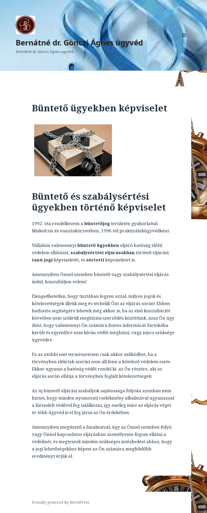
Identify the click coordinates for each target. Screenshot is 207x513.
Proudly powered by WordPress (60, 502)
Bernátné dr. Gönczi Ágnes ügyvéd (79, 42)
